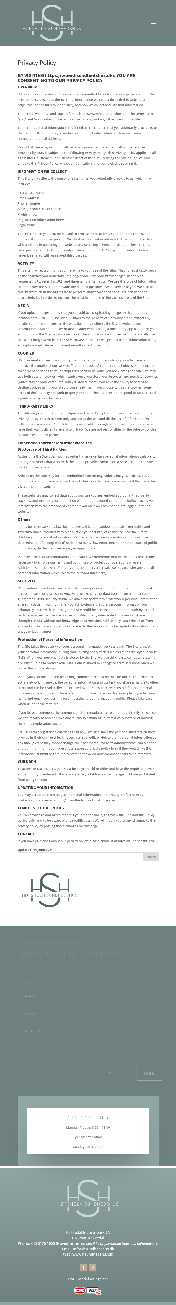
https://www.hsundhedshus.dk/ (79, 75)
